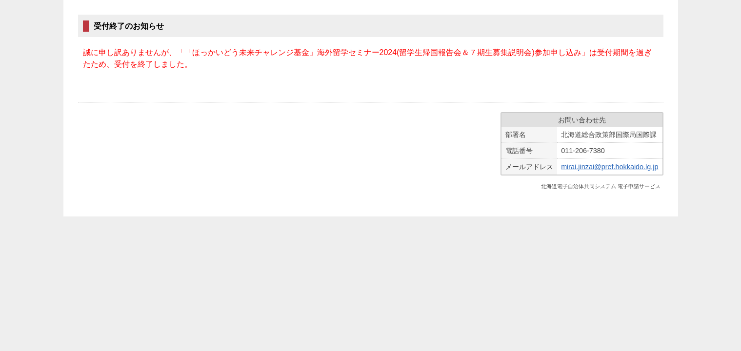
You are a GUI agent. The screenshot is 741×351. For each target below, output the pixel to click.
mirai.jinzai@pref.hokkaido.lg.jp (609, 167)
